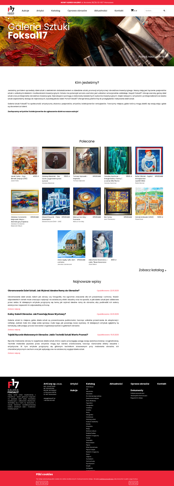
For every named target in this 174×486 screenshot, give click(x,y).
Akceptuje (133, 483)
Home (12, 18)
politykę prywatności (107, 479)
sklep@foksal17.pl (49, 398)
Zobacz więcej (14, 309)
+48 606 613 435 (49, 400)
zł (134, 10)
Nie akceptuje (42, 483)
